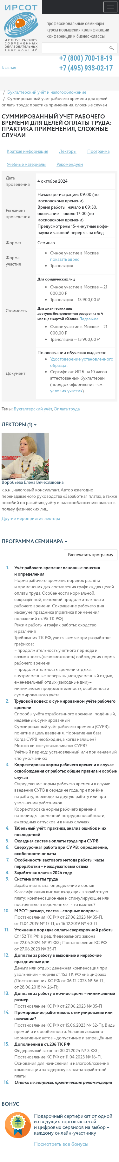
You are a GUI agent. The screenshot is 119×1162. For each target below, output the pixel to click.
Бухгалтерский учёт (33, 409)
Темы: (7, 409)
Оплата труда (67, 409)
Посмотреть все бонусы (61, 1144)
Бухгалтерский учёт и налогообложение (46, 92)
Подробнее (88, 319)
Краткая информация (27, 151)
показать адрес (64, 259)
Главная (9, 67)
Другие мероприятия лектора (31, 519)
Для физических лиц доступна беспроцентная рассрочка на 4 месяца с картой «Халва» (70, 314)
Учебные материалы (26, 164)
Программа (98, 151)
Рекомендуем (69, 164)
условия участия (66, 391)
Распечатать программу (90, 555)
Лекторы (67, 151)
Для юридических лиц (56, 279)
